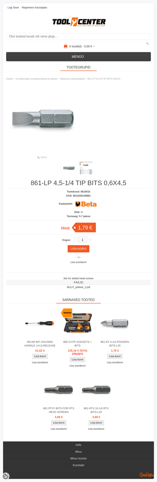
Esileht (9, 78)
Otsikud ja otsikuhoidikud (72, 78)
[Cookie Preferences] (5, 476)
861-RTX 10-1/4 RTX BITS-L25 (96, 410)
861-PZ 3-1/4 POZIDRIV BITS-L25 (115, 343)
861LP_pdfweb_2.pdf (78, 287)
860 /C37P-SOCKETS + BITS (77, 343)
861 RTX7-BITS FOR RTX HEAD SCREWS (58, 410)
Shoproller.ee (147, 475)
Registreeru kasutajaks (34, 7)
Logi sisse (13, 7)
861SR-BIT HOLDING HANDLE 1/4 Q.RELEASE (40, 343)
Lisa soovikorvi (79, 262)
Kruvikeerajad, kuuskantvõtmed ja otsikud (36, 78)
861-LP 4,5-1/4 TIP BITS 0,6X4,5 (103, 78)
